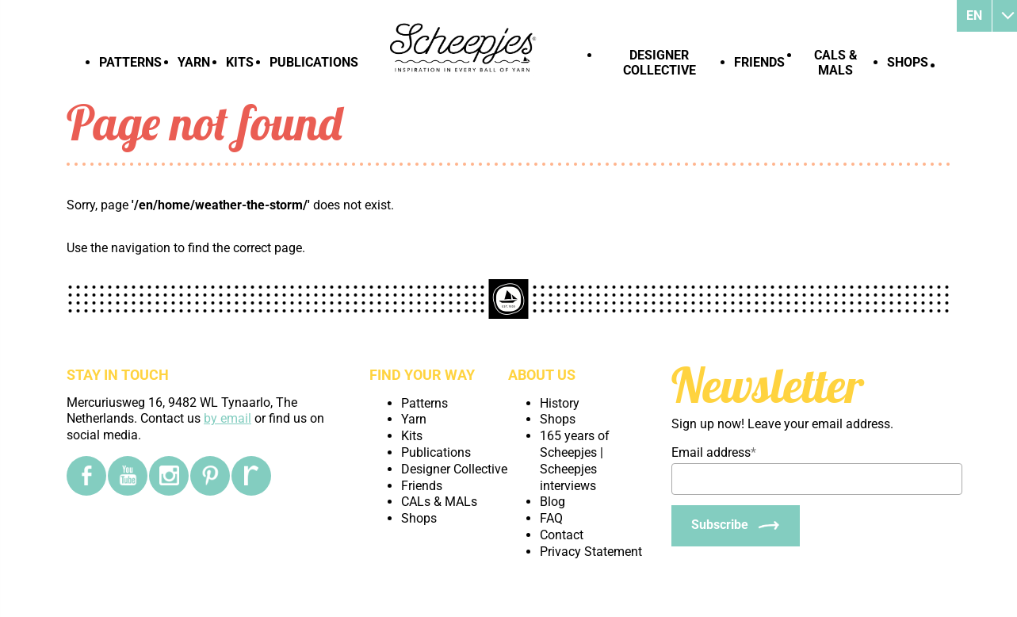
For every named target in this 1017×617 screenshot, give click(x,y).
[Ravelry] (251, 476)
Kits (240, 62)
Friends (759, 62)
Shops (907, 62)
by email (227, 418)
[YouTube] (127, 476)
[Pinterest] (210, 476)
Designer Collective (659, 63)
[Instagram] (169, 476)
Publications (314, 62)
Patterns (130, 62)
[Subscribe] (735, 525)
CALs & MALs (836, 63)
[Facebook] (86, 476)
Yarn (194, 62)
